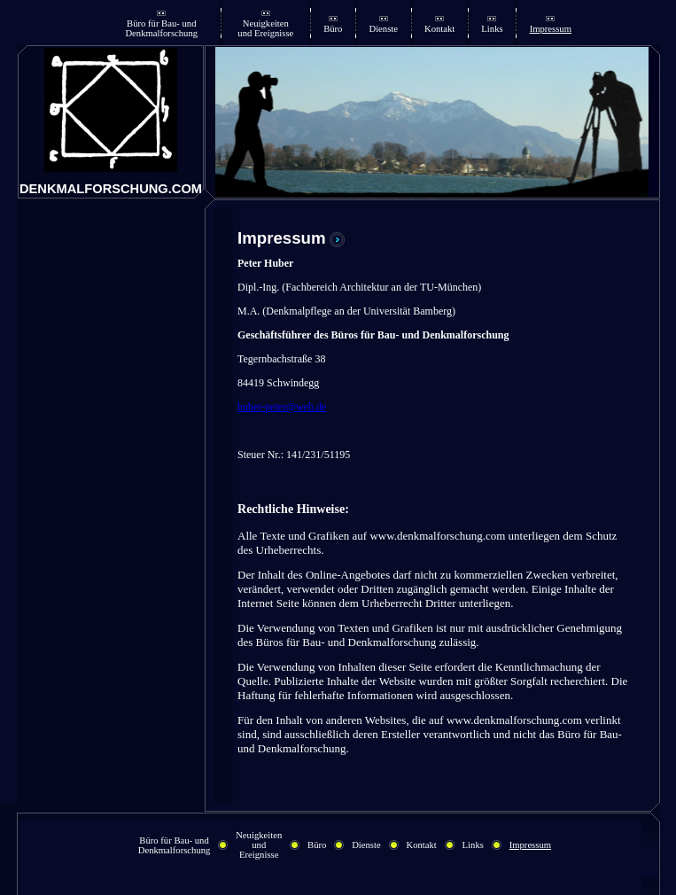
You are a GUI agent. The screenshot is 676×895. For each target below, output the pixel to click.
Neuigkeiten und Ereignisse (265, 28)
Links (491, 29)
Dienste (383, 29)
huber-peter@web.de (281, 407)
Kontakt (439, 29)
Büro (332, 29)
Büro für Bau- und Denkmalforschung (161, 28)
